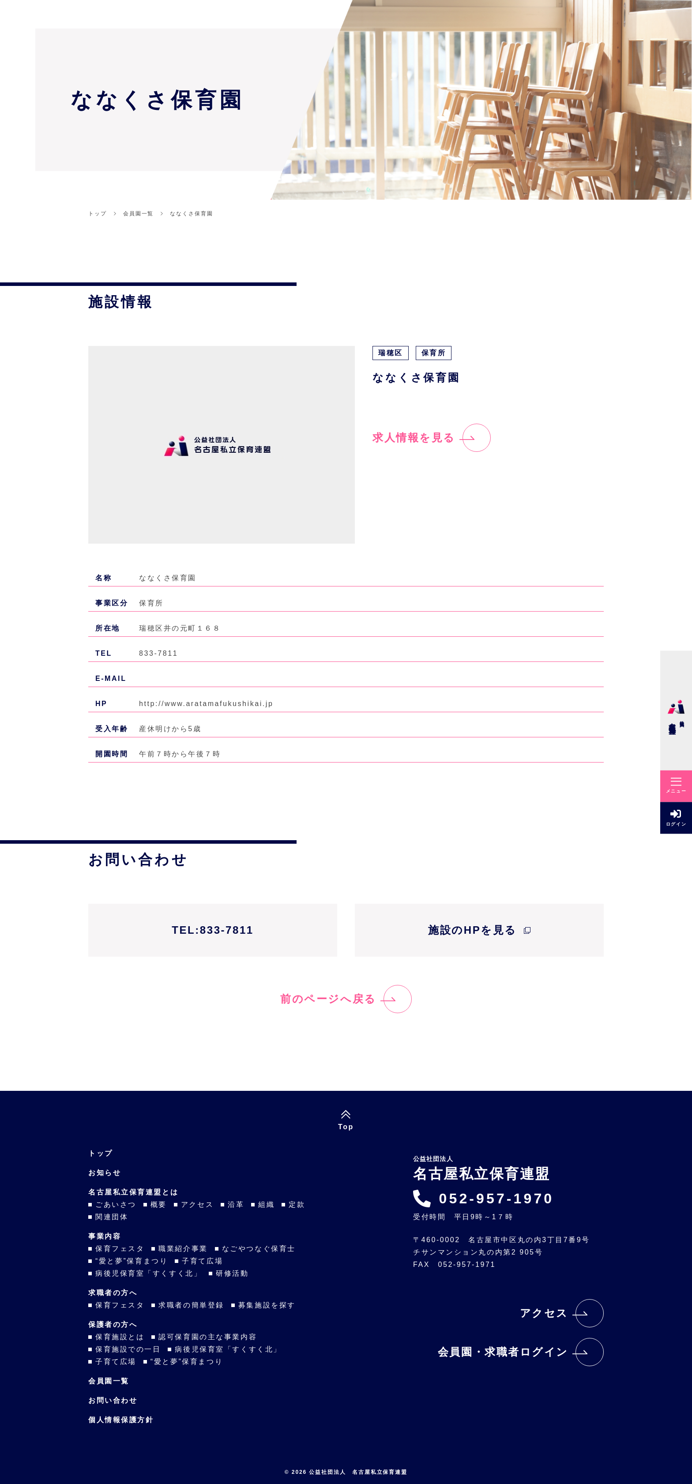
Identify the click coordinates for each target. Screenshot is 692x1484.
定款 (297, 1204)
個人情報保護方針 (121, 1420)
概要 (158, 1204)
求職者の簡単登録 (191, 1305)
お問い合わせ (112, 1400)
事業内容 (104, 1236)
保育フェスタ (119, 1248)
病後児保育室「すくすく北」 (148, 1273)
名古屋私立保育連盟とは (133, 1192)
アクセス (197, 1204)
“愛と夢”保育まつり (131, 1261)
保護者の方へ (112, 1324)
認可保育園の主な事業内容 (207, 1337)
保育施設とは (119, 1337)
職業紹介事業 (182, 1248)
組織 (266, 1204)
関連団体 (111, 1217)
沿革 (236, 1204)
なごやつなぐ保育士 (259, 1248)
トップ (100, 1153)
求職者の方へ (112, 1292)
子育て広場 (202, 1261)
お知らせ (104, 1172)
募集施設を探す (267, 1305)
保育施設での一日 (128, 1349)
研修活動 (232, 1273)
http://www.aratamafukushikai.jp (206, 703)
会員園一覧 (108, 1381)
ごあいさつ (115, 1204)
